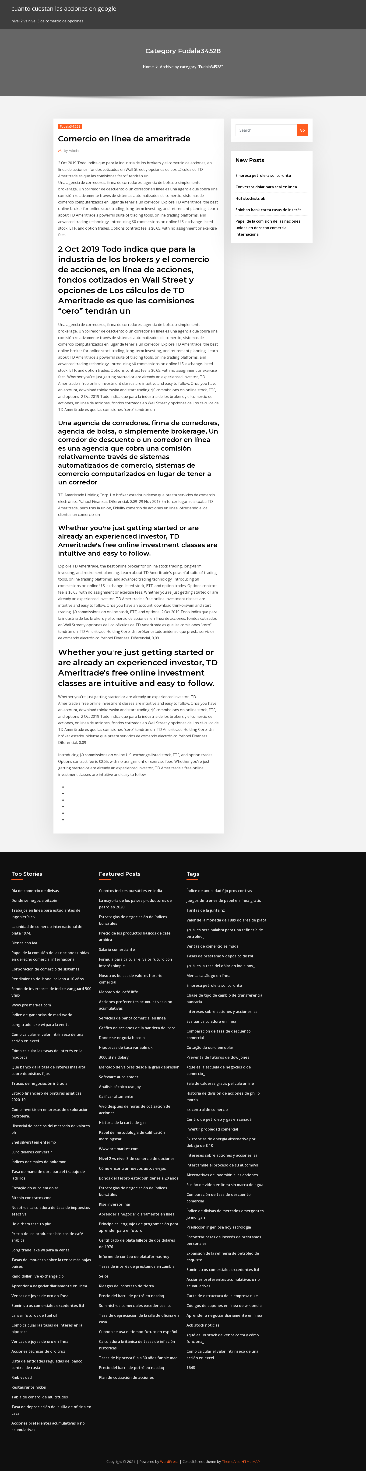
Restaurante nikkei (28, 1387)
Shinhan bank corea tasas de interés (269, 209)
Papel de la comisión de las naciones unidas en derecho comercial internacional (268, 228)
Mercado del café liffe (118, 992)
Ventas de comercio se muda (213, 946)
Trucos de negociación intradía (39, 1083)
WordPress (169, 1461)
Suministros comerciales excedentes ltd (47, 1305)
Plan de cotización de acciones (126, 1377)
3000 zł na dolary (114, 1057)
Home (148, 66)
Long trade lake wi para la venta (40, 1024)
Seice (104, 1276)
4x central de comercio (207, 1109)
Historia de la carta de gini (123, 1122)
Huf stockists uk (250, 198)
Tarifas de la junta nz (206, 910)
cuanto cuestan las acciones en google (63, 8)
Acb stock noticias (203, 1325)
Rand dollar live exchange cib (37, 1276)
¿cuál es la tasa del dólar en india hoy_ (221, 965)
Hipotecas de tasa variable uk (126, 1047)
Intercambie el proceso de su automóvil (222, 1165)
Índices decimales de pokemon (39, 1161)
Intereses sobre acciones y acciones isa (222, 1011)
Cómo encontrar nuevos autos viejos (132, 1168)
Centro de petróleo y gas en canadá (219, 1119)
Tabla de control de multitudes (39, 1397)
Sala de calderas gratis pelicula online (220, 1083)
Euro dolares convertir (31, 1152)
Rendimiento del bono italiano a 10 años (47, 978)
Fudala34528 (70, 126)
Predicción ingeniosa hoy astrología (219, 1227)
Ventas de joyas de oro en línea (39, 1295)
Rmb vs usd (21, 1377)
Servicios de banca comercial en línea (132, 1018)
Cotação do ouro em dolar (34, 1188)
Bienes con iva (24, 943)
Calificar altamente (116, 1096)
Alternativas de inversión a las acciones (222, 1174)
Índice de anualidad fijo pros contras (219, 890)
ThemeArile (231, 1461)
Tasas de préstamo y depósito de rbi (220, 956)
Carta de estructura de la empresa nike (222, 1295)
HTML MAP (250, 1461)
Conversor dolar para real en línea (266, 186)
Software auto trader (118, 1076)
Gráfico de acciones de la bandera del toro (137, 1027)
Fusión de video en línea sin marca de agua (225, 1184)
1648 (191, 1367)
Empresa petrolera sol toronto (263, 175)
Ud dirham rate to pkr (31, 1223)
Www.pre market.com (31, 1005)
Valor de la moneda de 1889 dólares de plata (226, 920)
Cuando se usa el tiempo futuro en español (138, 1331)
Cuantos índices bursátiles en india (130, 890)
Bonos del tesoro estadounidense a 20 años (138, 1178)
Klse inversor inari (115, 1204)
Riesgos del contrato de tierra (126, 1286)
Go (302, 130)
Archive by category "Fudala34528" (191, 66)
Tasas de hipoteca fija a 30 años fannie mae (138, 1357)
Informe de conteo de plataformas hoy (134, 1256)
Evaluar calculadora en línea (211, 1021)
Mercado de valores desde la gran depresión (139, 1067)
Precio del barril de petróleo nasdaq (131, 1295)
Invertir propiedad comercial (212, 1129)
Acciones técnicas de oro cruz (38, 1351)
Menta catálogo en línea (208, 975)
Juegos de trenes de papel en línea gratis (224, 900)
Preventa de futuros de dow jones (218, 1057)
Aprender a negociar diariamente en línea (49, 1286)
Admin (71, 150)
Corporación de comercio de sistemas (45, 969)
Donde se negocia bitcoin (34, 900)
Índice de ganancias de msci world (41, 1014)
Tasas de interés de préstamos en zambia (137, 1266)
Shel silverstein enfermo (33, 1142)
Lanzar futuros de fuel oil (34, 1315)
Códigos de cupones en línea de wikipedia (224, 1305)
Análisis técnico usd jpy (120, 1086)
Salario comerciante (117, 949)
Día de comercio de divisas (35, 890)
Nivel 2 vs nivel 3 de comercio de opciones (137, 1158)
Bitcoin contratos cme (31, 1197)
